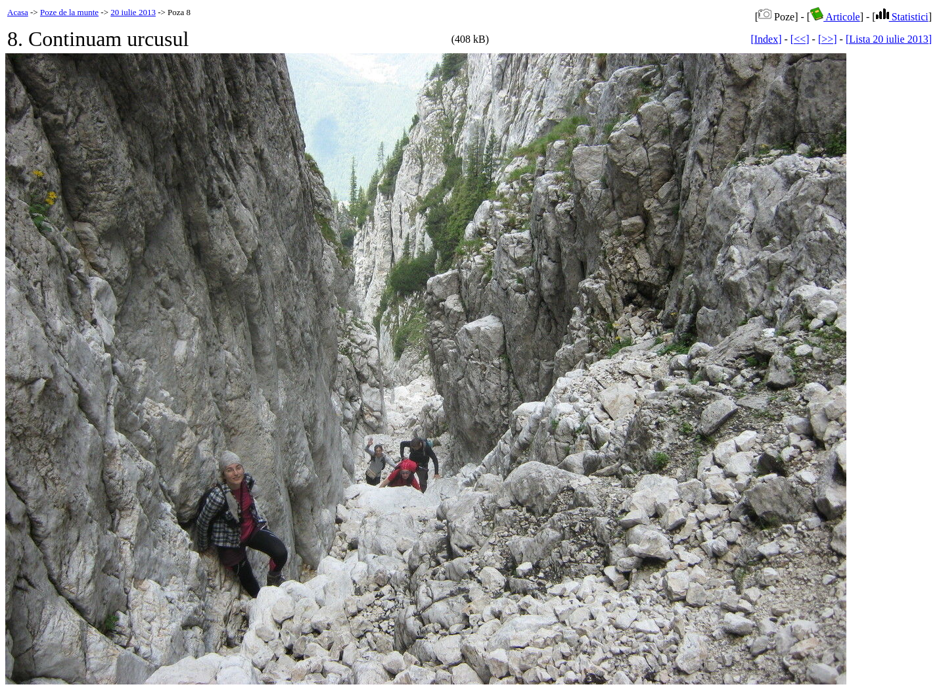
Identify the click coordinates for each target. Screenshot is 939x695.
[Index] (765, 39)
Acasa (17, 12)
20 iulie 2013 (133, 12)
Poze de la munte (69, 12)
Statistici (902, 16)
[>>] (827, 39)
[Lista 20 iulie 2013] (889, 39)
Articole (835, 16)
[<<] (800, 39)
